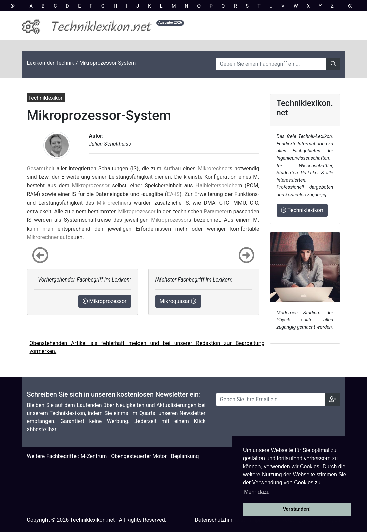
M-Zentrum (94, 456)
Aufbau (172, 168)
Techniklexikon (302, 210)
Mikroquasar (178, 301)
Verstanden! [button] (297, 509)
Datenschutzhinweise (220, 519)
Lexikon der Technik (50, 63)
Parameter (216, 211)
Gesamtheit (41, 168)
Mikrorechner (214, 168)
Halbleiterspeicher (217, 185)
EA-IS (173, 194)
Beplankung (185, 456)
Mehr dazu (257, 492)
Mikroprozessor (91, 185)
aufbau (68, 237)
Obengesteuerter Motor (139, 456)
